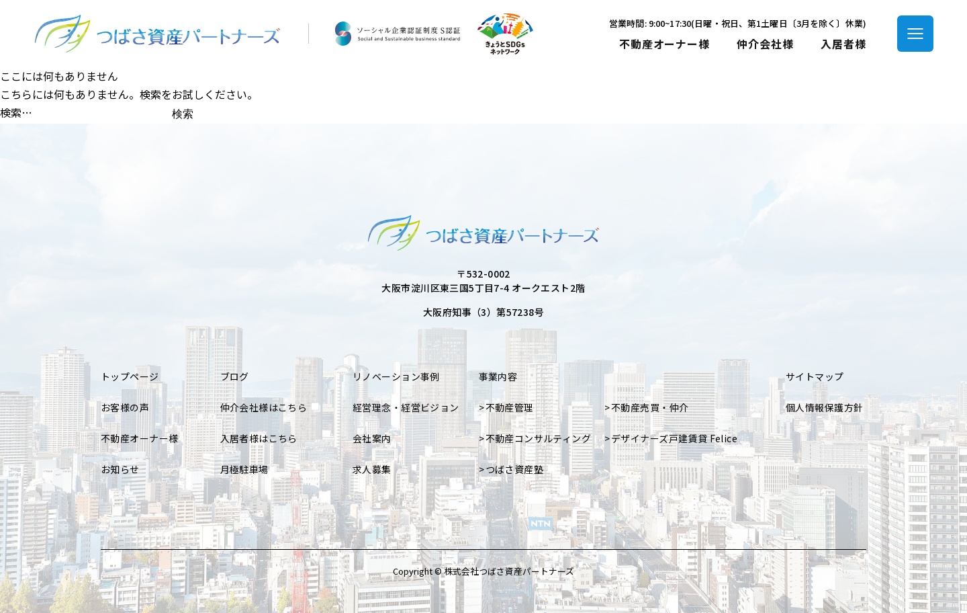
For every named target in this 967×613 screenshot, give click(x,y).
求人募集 (372, 469)
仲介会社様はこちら (264, 407)
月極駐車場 (244, 469)
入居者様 (843, 44)
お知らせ (120, 469)
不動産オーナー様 (664, 44)
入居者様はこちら (258, 438)
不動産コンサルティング (539, 438)
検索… (16, 112)
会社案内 (372, 438)
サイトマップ (815, 376)
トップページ (130, 376)
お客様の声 (125, 407)
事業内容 (498, 376)
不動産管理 (510, 407)
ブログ (234, 376)
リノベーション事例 (396, 376)
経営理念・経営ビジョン (406, 407)
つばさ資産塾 (515, 469)
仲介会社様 (765, 44)
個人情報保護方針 (824, 407)
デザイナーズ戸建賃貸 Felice (674, 438)
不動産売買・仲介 (649, 407)
